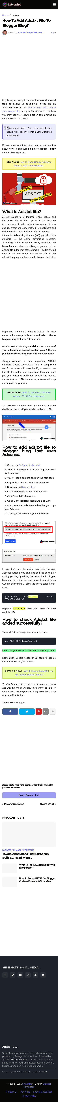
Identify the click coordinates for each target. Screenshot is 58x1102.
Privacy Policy (29, 1096)
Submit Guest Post (42, 1092)
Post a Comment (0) (29, 795)
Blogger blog (27, 487)
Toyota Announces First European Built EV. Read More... (25, 855)
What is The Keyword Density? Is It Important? (37, 866)
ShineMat (27, 1084)
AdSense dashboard (29, 465)
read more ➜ (40, 1071)
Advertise (25, 1092)
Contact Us (11, 1092)
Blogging (14, 15)
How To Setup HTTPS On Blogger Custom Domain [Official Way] (37, 880)
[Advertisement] (29, 66)
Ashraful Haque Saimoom (15, 1059)
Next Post (47, 804)
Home (5, 15)
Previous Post (14, 804)
